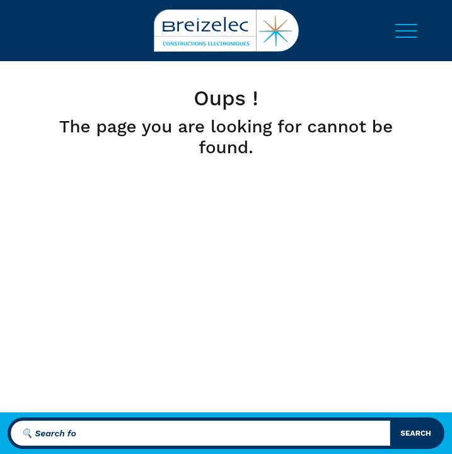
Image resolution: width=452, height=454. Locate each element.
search (415, 433)
